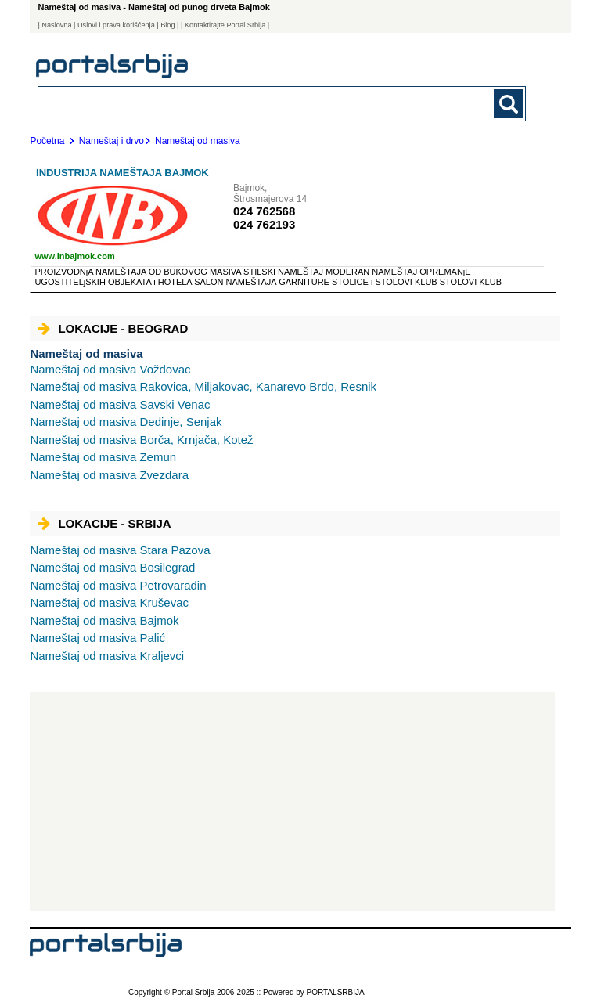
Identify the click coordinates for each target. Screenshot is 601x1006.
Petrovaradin (118, 585)
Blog (167, 25)
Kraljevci (107, 655)
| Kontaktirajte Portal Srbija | (225, 25)
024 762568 (264, 211)
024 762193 (264, 224)
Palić (97, 637)
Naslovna (56, 25)
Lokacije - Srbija (104, 523)
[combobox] (235, 102)
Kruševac (109, 602)
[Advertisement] (292, 801)
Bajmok (104, 620)
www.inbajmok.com (74, 256)
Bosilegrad (112, 567)
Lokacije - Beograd (113, 328)
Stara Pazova (120, 550)
